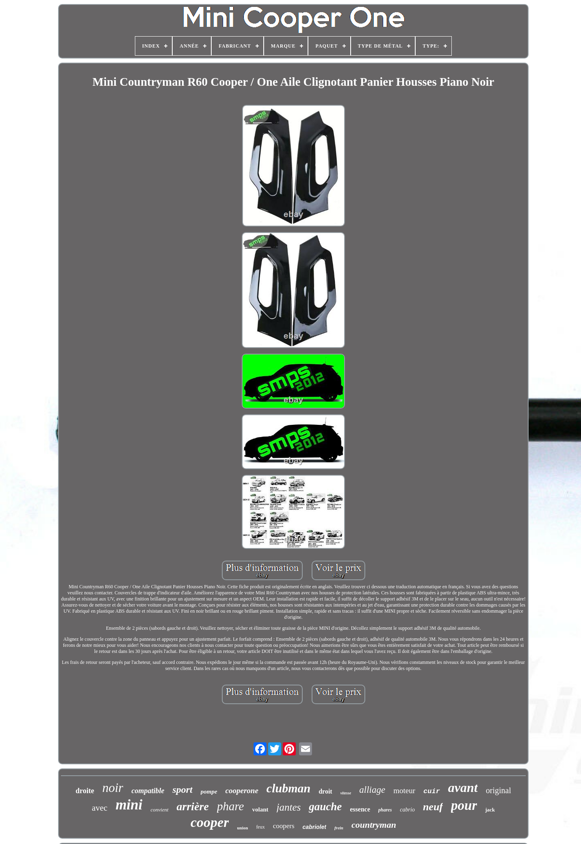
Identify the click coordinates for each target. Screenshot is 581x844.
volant (260, 809)
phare (230, 806)
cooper (210, 822)
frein (338, 827)
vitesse (345, 793)
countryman (373, 825)
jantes (289, 807)
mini (128, 805)
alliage (372, 790)
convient (160, 810)
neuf (433, 807)
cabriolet (314, 827)
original (498, 790)
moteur (404, 790)
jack (490, 810)
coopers (284, 826)
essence (360, 809)
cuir (431, 791)
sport (182, 789)
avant (463, 787)
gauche (325, 806)
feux (260, 827)
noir (113, 788)
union (242, 827)
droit (325, 791)
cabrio (407, 810)
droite (85, 791)
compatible (147, 791)
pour (464, 805)
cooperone (241, 790)
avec (99, 808)
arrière (193, 806)
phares (385, 810)
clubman (288, 788)
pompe (209, 791)
